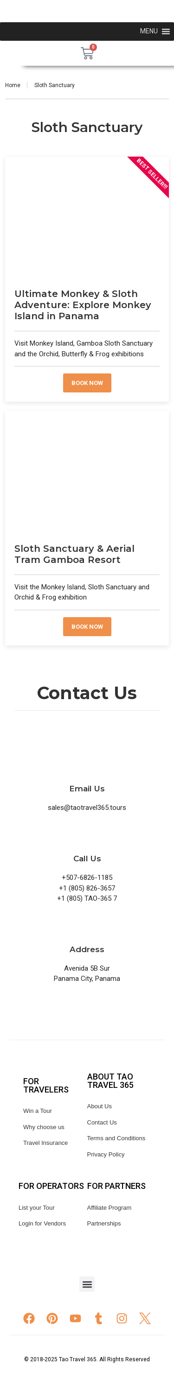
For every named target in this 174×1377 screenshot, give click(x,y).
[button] (87, 1284)
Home (12, 85)
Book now (87, 382)
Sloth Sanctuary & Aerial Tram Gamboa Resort (74, 554)
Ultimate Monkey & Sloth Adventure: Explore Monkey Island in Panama (82, 305)
